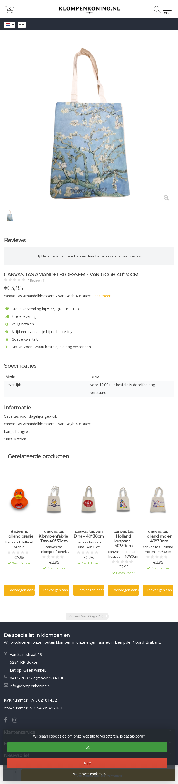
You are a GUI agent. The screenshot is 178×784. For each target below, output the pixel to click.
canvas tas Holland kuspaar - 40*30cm (123, 538)
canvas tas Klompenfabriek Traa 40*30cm (54, 536)
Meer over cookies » (89, 774)
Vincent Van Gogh (86, 616)
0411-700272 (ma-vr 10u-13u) (38, 678)
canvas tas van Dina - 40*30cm (89, 534)
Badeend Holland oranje (19, 534)
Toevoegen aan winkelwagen (21, 590)
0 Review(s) (36, 280)
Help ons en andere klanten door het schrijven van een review (89, 256)
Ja (88, 747)
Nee (87, 763)
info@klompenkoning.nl (30, 685)
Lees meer (101, 295)
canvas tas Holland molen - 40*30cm (157, 536)
